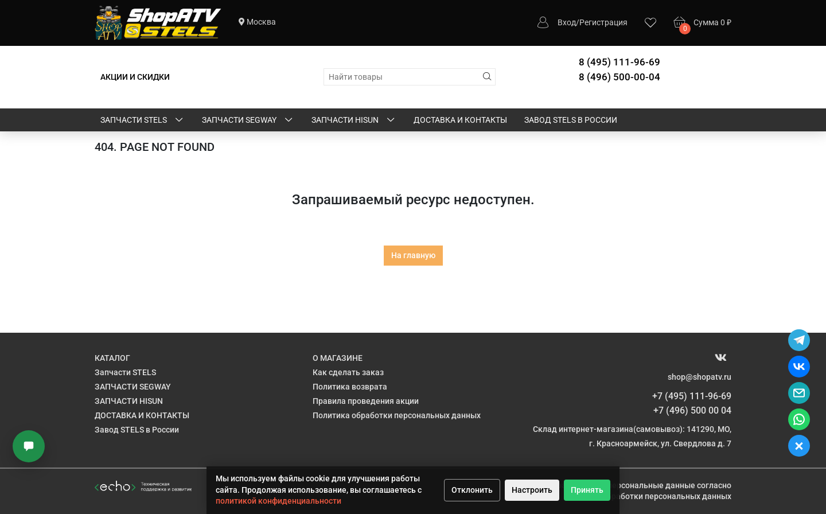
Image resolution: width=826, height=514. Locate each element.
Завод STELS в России (570, 119)
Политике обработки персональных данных (647, 496)
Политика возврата (350, 386)
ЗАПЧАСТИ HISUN (353, 120)
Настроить (532, 489)
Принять (587, 489)
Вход (567, 22)
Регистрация (603, 22)
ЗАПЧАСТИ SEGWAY (248, 120)
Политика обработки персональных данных (397, 415)
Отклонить (472, 489)
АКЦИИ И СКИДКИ (135, 76)
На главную (413, 255)
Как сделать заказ (348, 372)
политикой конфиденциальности (278, 500)
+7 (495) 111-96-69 (691, 396)
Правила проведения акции (366, 401)
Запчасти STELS (142, 120)
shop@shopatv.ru (699, 376)
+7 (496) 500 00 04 (692, 410)
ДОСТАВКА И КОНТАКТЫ (460, 119)
